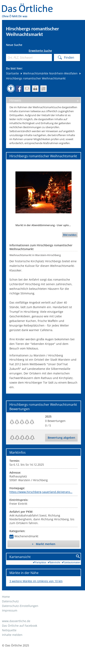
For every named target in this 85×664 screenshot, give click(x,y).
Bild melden (70, 235)
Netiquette (9, 630)
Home (6, 597)
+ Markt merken (43, 544)
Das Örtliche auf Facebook (19, 625)
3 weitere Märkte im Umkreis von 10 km (36, 581)
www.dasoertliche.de (16, 621)
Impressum (9, 610)
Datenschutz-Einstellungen (20, 606)
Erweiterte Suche (40, 50)
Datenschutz (10, 601)
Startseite (12, 73)
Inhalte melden (12, 635)
